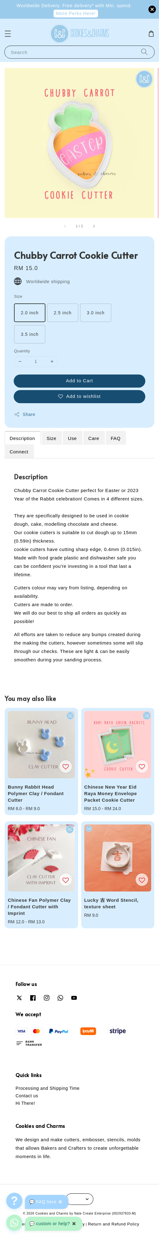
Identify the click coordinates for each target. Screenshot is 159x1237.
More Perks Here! (76, 13)
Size (18, 296)
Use (72, 438)
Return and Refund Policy (113, 1224)
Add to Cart (79, 380)
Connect (19, 451)
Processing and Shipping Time (48, 1088)
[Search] (144, 52)
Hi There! (25, 1103)
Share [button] (24, 414)
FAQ (116, 438)
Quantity (22, 351)
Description (22, 438)
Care (93, 438)
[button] (8, 34)
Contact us (27, 1095)
